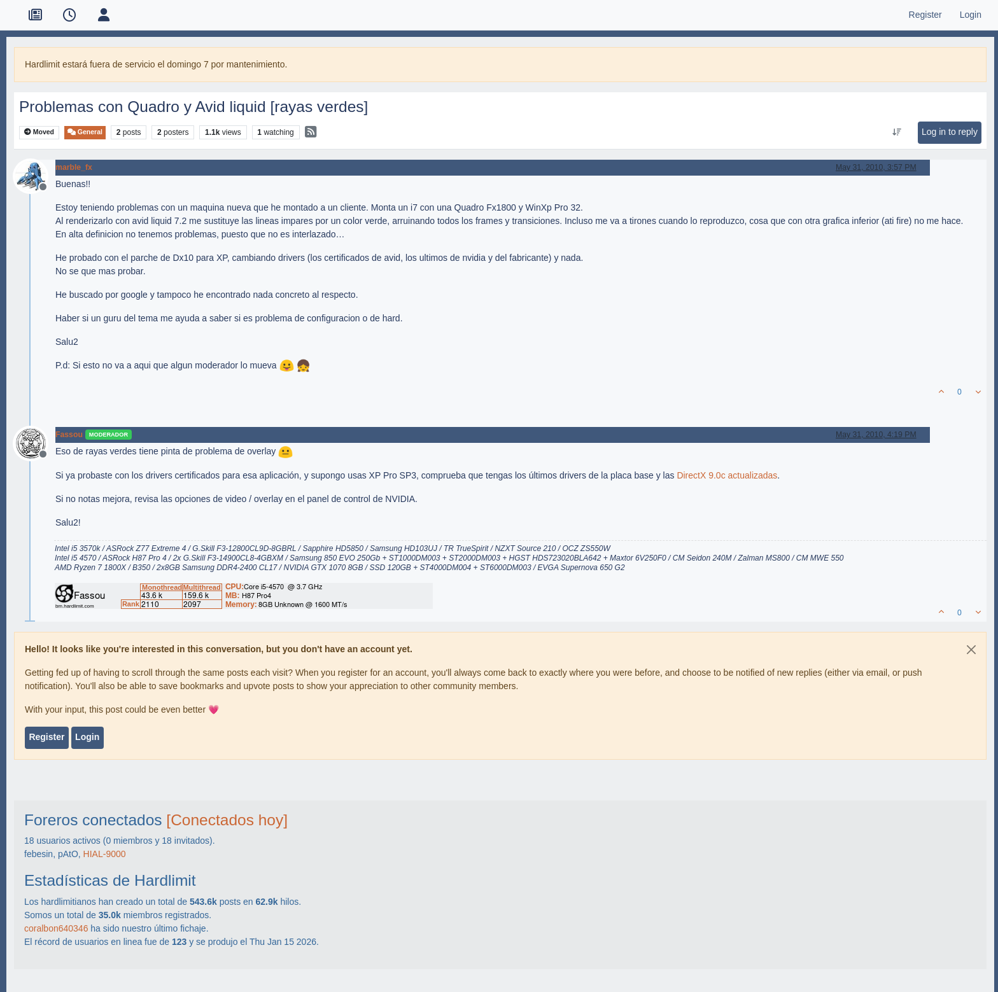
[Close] (971, 649)
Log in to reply (950, 132)
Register (46, 737)
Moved (39, 132)
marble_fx (73, 167)
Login (87, 737)
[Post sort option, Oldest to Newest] (896, 132)
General (84, 132)
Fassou (69, 434)
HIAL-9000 (104, 854)
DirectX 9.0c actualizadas (727, 475)
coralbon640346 (56, 928)
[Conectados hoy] (227, 819)
